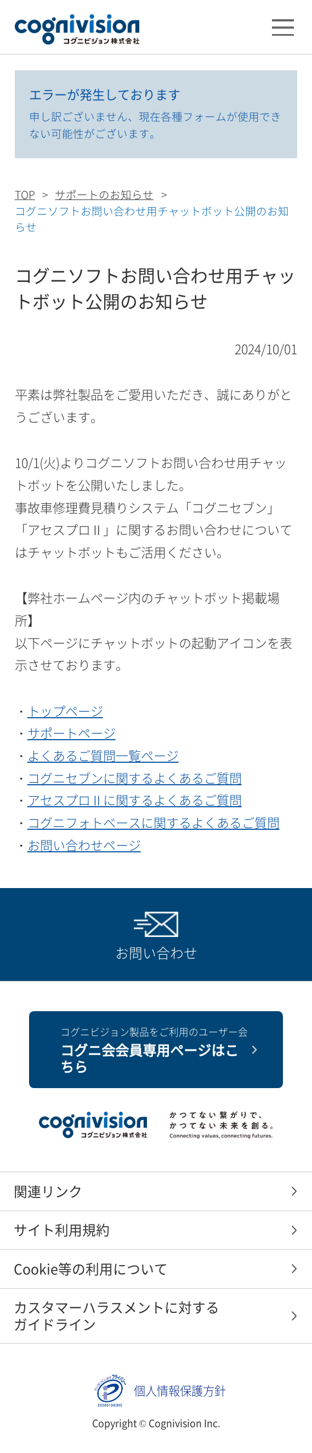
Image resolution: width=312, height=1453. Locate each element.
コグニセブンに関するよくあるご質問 (134, 777)
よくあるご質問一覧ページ (103, 755)
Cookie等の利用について (91, 1268)
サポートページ (71, 732)
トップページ (65, 710)
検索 (245, 29)
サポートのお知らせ (104, 194)
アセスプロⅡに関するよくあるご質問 (134, 799)
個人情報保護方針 (180, 1390)
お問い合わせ (156, 952)
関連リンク (48, 1191)
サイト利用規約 (62, 1229)
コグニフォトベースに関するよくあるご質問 (153, 822)
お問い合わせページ (84, 844)
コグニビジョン (77, 29)
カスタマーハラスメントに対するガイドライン (116, 1315)
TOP (25, 194)
